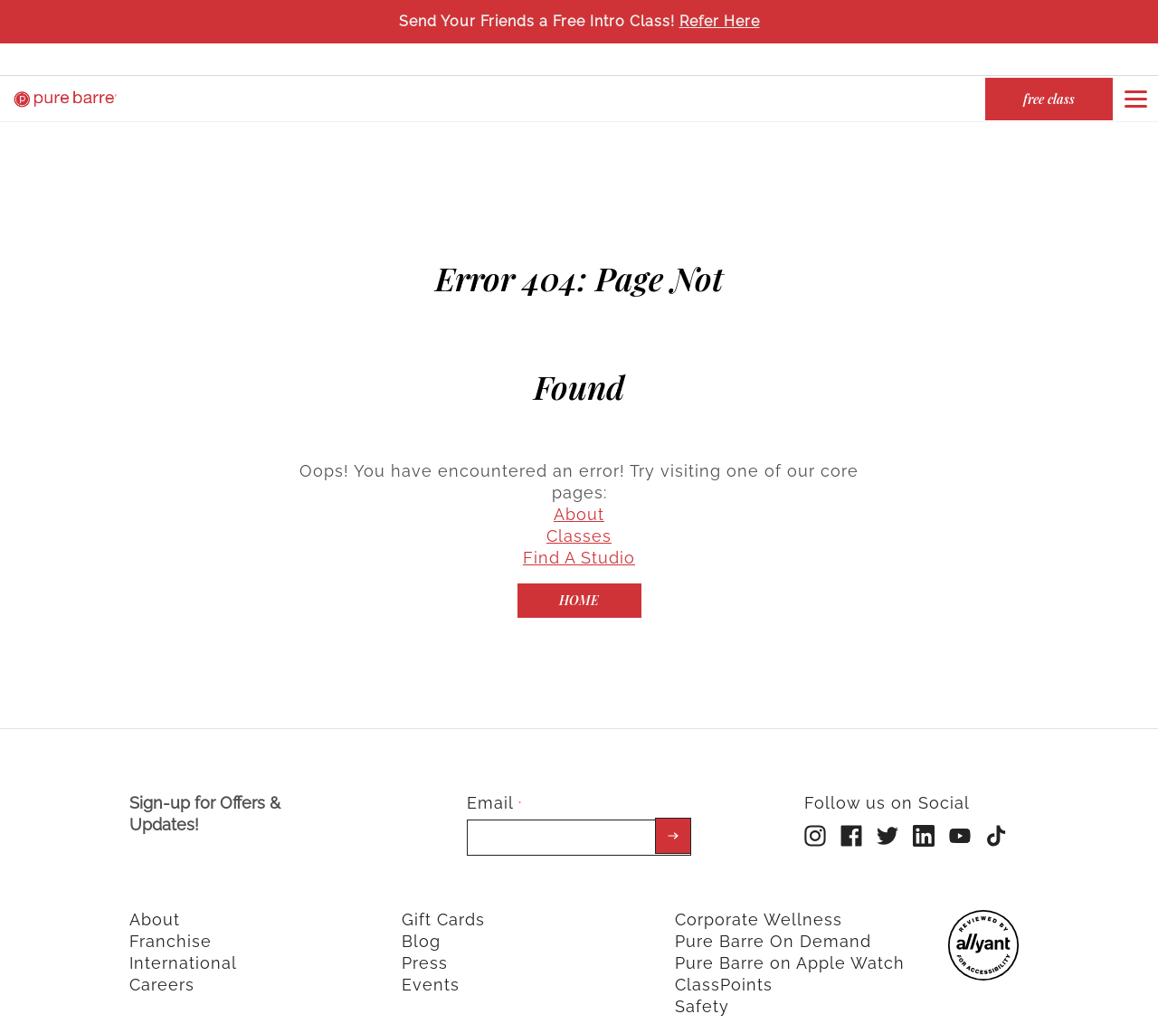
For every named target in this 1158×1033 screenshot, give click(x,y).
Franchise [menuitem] (170, 920)
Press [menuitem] (425, 942)
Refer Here (719, 21)
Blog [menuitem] (421, 920)
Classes (579, 515)
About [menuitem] (154, 898)
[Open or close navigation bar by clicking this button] (1135, 98)
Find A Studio (579, 536)
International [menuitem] (183, 942)
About (579, 493)
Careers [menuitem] (162, 963)
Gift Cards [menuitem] (443, 898)
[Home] (579, 580)
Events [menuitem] (431, 963)
